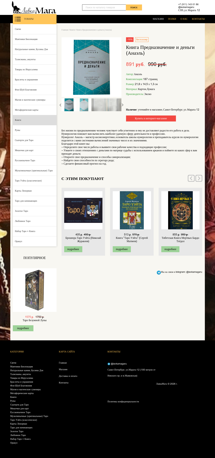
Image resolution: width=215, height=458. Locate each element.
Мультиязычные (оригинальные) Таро (34, 170)
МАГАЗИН (158, 19)
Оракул (18, 241)
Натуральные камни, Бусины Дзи (31, 49)
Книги (18, 120)
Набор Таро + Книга (25, 231)
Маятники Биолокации (26, 39)
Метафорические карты (26, 110)
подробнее (23, 328)
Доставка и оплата (68, 376)
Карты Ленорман (23, 190)
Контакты (64, 382)
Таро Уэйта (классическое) (28, 180)
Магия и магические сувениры (30, 99)
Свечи (18, 29)
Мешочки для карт (24, 150)
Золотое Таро (21, 211)
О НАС (184, 19)
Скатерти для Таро (24, 140)
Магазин (63, 369)
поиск (133, 7)
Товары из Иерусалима (26, 69)
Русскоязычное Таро (25, 160)
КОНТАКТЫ (198, 19)
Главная (65, 30)
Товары (24, 19)
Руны (17, 130)
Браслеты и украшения (26, 79)
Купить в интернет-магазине (151, 118)
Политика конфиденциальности (123, 401)
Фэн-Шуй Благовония (26, 89)
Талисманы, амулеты (25, 59)
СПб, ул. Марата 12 (189, 10)
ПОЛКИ (172, 19)
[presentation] (191, 178)
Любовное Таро (23, 221)
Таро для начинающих (26, 201)
